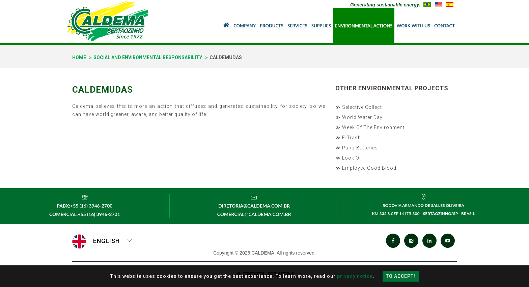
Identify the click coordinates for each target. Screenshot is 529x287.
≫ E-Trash (348, 137)
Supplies (321, 25)
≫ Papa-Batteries (356, 147)
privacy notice (355, 276)
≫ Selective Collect (358, 107)
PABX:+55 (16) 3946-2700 (84, 206)
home (79, 57)
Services (297, 25)
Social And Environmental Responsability (147, 57)
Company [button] (244, 25)
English (102, 241)
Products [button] (271, 25)
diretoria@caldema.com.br (254, 206)
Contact (444, 25)
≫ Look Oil (348, 158)
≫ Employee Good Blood (365, 168)
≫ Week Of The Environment (370, 127)
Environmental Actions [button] (364, 25)
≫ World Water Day (359, 117)
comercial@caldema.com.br (254, 214)
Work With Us (413, 25)
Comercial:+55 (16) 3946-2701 (84, 214)
